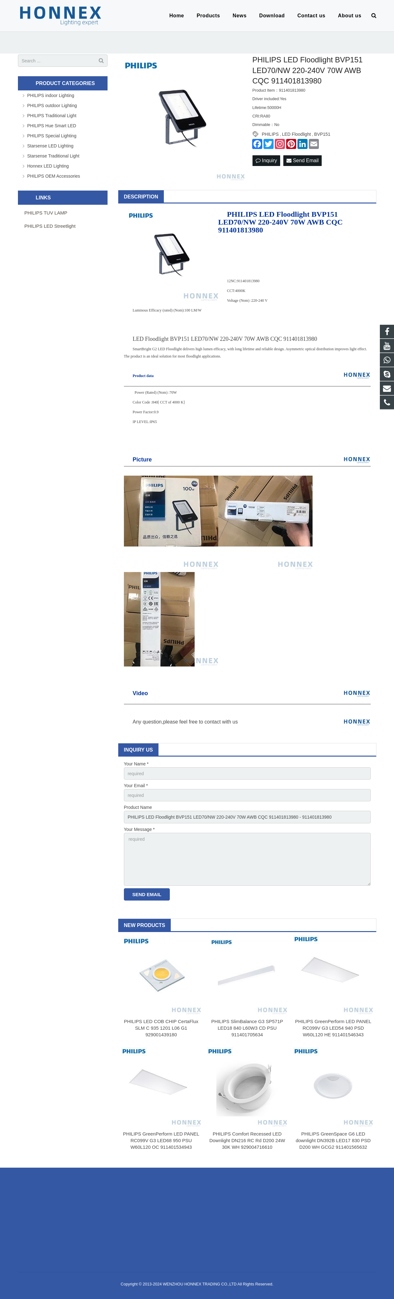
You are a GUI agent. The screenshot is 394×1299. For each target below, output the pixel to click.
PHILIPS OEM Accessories (53, 176)
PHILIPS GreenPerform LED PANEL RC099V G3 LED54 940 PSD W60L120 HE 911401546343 (333, 1028)
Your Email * (136, 785)
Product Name (138, 807)
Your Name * (136, 763)
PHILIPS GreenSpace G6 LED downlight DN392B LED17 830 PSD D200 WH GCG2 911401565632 (333, 1140)
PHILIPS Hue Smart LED (51, 125)
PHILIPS (270, 134)
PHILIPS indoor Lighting (50, 95)
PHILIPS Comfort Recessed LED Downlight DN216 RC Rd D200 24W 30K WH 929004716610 (247, 1140)
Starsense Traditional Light (53, 155)
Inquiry (266, 160)
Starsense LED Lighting (50, 145)
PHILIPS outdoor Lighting (52, 105)
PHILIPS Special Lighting (51, 135)
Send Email (302, 160)
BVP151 (322, 134)
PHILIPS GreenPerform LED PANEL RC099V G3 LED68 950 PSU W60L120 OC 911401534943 (161, 1140)
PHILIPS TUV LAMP (46, 212)
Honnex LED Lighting (48, 166)
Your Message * (139, 829)
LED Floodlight (296, 134)
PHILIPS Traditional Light (51, 115)
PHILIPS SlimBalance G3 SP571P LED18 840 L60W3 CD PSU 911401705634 (247, 1028)
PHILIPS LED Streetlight (50, 226)
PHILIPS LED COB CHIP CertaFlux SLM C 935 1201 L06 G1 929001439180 (161, 1028)
